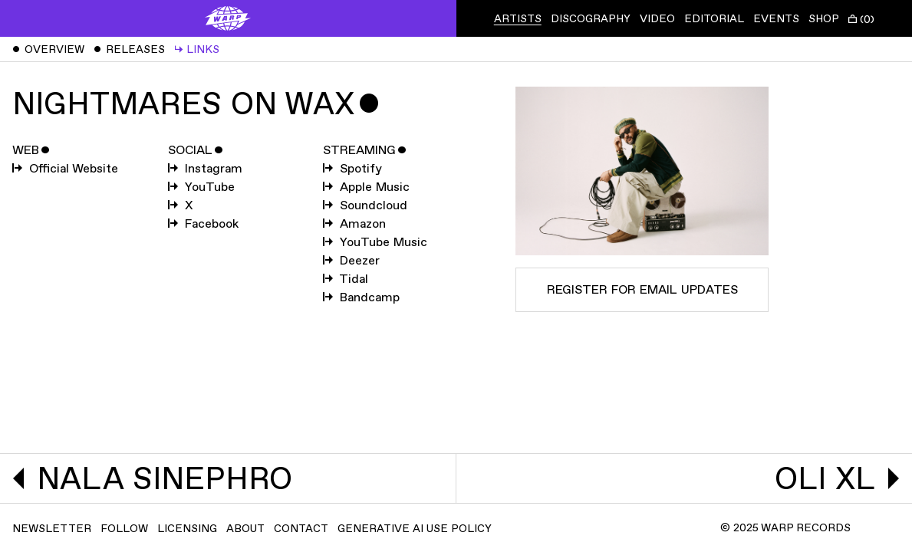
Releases (129, 49)
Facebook (203, 224)
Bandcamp (361, 298)
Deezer (351, 261)
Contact (301, 528)
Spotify (352, 169)
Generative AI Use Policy (414, 528)
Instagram (205, 169)
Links (196, 49)
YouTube (201, 187)
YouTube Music (375, 242)
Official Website (65, 169)
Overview (48, 49)
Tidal (345, 279)
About (245, 528)
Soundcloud (365, 206)
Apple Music (366, 187)
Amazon (354, 224)
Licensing (187, 528)
